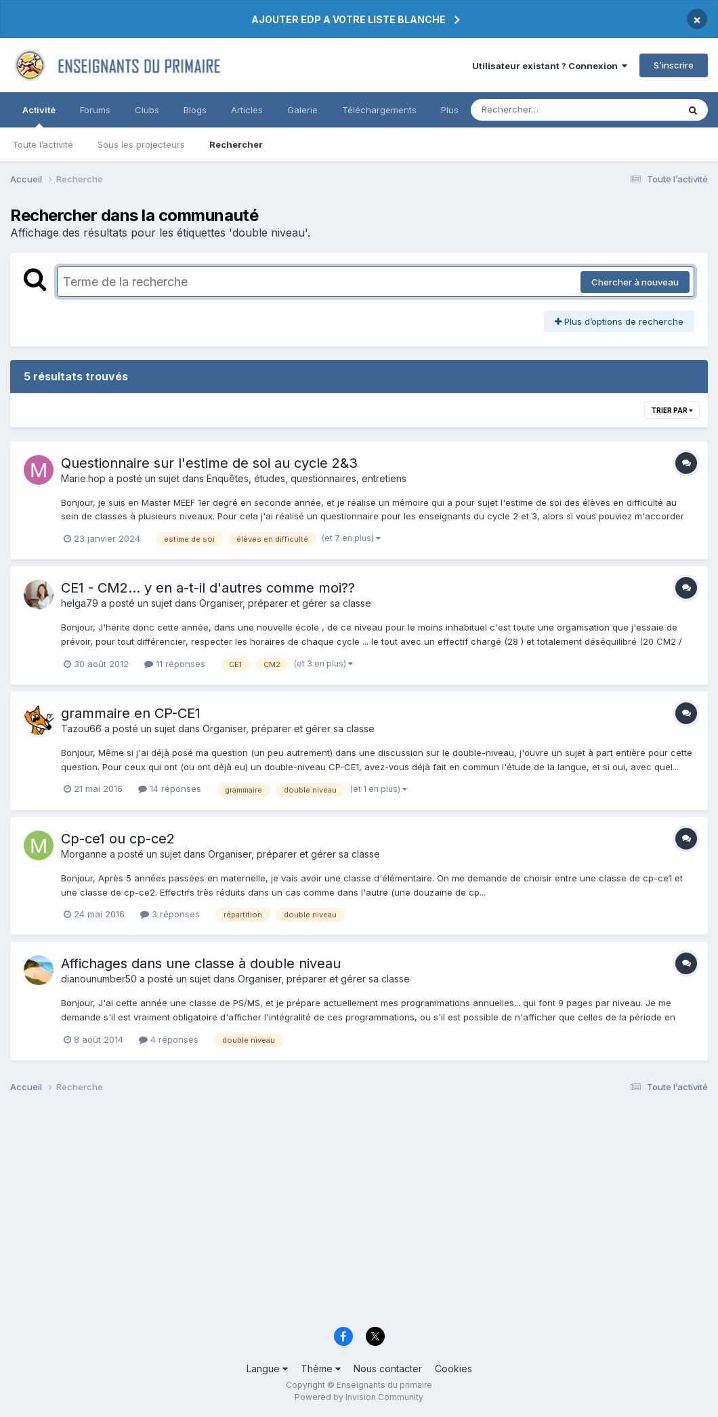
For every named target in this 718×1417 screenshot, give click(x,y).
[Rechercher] (535, 110)
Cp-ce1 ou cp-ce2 (118, 839)
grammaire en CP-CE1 (130, 713)
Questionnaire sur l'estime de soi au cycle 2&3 (209, 463)
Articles (247, 109)
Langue (267, 1368)
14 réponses (169, 788)
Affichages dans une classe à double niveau (201, 963)
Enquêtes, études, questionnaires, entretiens (306, 478)
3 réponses (170, 914)
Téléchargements (379, 109)
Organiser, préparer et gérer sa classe (285, 603)
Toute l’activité (42, 144)
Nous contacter (388, 1368)
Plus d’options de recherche (619, 321)
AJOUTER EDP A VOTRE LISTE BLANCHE (348, 19)
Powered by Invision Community (359, 1397)
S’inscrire (674, 65)
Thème (321, 1368)
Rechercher (236, 144)
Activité (39, 115)
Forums (95, 109)
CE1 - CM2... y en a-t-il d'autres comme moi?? (208, 588)
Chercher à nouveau (635, 282)
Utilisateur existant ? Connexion (549, 65)
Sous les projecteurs (141, 144)
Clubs (147, 109)
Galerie (302, 109)
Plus (450, 109)
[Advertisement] (359, 1214)
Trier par (672, 410)
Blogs (195, 109)
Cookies (453, 1368)
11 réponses (174, 663)
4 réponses (168, 1039)
